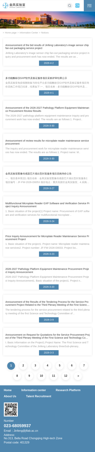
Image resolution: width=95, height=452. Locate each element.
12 (65, 375)
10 (41, 375)
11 (53, 375)
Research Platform (68, 390)
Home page (10, 32)
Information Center (29, 32)
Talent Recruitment (38, 396)
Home (8, 390)
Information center (33, 390)
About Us (10, 396)
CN (77, 5)
